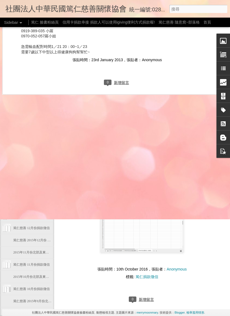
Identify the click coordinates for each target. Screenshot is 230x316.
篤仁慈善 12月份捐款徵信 (31, 228)
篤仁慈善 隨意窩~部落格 (179, 22)
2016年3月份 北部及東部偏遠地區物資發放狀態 (47, 155)
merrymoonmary (147, 312)
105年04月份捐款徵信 (28, 130)
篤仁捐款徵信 (147, 277)
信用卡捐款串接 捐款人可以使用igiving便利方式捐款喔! (109, 22)
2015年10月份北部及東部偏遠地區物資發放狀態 (47, 277)
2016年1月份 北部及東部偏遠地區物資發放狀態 (47, 204)
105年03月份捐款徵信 (28, 167)
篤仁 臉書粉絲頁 (45, 22)
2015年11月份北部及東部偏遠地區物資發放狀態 (47, 252)
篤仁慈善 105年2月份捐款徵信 (34, 179)
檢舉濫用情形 (195, 312)
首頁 (207, 22)
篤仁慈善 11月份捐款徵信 (31, 264)
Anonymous (177, 269)
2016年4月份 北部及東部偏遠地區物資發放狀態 (47, 143)
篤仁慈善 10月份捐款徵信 (31, 289)
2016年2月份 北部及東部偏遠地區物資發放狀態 (47, 191)
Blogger (180, 312)
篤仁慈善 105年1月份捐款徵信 (34, 216)
